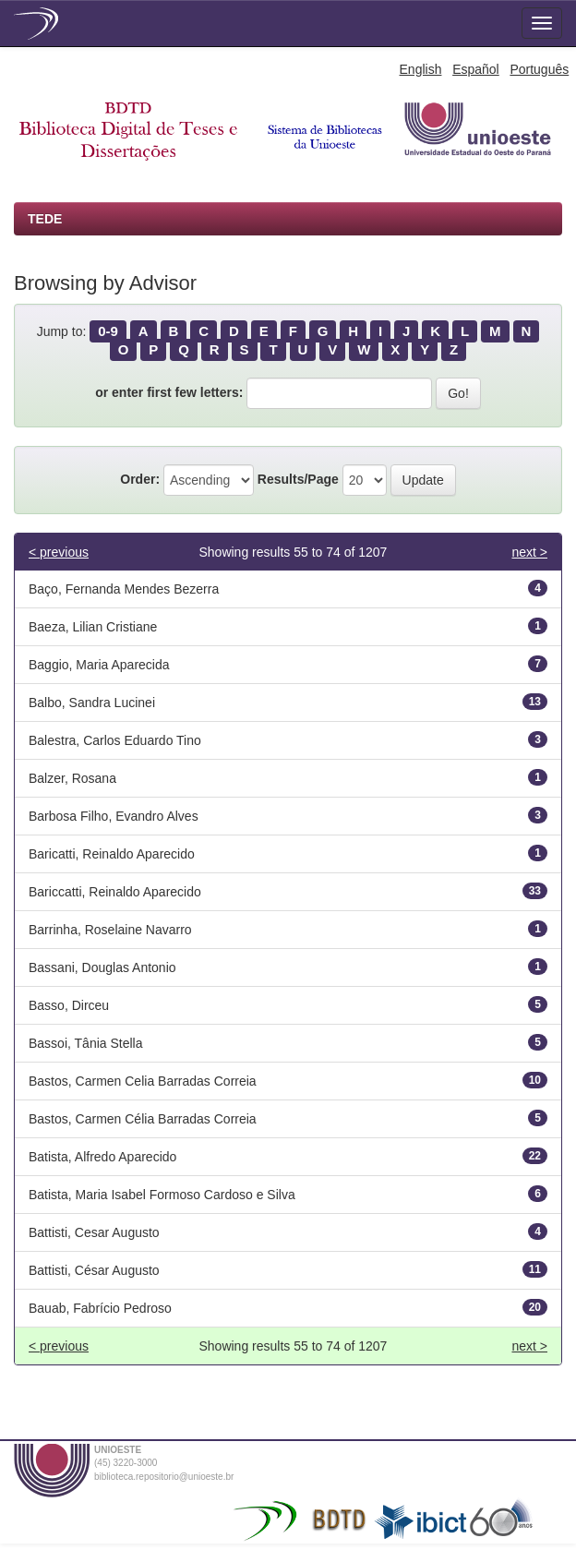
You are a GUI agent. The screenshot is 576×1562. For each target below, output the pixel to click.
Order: (140, 479)
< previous (59, 552)
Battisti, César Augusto (94, 1270)
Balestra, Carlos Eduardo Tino (115, 740)
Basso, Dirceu (69, 1005)
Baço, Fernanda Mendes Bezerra (124, 589)
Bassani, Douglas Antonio (102, 967)
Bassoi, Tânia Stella (85, 1043)
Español (475, 69)
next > (529, 552)
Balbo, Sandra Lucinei (92, 702)
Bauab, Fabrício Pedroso (100, 1308)
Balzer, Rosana (72, 778)
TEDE (45, 218)
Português (539, 69)
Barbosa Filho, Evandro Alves (113, 816)
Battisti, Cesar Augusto (94, 1232)
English (421, 69)
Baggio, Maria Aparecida (99, 664)
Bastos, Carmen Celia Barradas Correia (143, 1081)
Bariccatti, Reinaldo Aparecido (115, 891)
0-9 (108, 331)
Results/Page (298, 479)
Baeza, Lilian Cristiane (93, 626)
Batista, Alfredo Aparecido (102, 1156)
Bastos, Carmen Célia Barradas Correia (143, 1118)
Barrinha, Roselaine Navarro (110, 929)
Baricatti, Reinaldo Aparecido (112, 854)
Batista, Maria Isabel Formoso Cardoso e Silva (162, 1194)
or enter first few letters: (169, 392)
